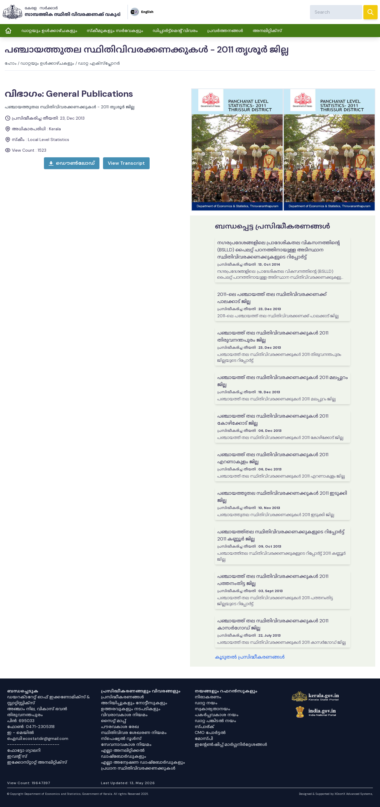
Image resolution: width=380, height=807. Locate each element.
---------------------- (33, 744)
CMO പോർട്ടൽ (210, 732)
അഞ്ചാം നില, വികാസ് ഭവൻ (37, 708)
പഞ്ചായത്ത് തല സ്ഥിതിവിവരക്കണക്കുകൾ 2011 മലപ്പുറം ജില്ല (282, 381)
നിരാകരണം (208, 697)
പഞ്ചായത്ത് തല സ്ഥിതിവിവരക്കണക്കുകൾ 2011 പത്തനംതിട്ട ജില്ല (272, 579)
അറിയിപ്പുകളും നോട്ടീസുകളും (134, 702)
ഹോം (11, 63)
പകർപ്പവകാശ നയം (216, 714)
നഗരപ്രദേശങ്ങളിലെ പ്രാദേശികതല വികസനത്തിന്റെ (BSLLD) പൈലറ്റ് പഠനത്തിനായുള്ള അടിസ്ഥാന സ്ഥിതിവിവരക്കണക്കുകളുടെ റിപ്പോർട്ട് (278, 250)
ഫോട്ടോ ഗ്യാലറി (23, 750)
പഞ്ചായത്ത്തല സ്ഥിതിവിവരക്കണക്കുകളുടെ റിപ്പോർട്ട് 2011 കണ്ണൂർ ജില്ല (280, 535)
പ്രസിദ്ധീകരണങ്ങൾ (122, 697)
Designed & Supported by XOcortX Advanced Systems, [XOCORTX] (336, 794)
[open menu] (126, 163)
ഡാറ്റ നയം (206, 702)
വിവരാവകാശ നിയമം (124, 714)
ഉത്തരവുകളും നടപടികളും (130, 708)
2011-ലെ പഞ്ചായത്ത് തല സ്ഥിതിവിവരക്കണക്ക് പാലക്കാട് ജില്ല (272, 298)
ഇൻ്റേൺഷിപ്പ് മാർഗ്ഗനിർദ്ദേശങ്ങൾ (231, 744)
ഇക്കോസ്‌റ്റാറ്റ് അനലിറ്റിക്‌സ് (37, 762)
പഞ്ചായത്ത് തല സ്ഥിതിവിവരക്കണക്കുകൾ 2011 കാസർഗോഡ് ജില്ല (272, 624)
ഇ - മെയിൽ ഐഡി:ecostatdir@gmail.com (37, 735)
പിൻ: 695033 (20, 720)
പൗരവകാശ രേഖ (120, 726)
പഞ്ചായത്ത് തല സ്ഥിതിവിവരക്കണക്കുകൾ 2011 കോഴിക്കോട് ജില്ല (272, 419)
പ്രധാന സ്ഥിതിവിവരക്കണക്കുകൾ (138, 768)
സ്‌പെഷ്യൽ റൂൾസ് (121, 738)
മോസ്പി (204, 738)
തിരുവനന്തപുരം (25, 714)
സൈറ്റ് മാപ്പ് (113, 720)
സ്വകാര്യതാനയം (212, 708)
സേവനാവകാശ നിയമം (126, 744)
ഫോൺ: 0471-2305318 (31, 726)
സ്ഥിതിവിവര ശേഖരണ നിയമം (134, 732)
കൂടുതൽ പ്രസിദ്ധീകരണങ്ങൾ (250, 657)
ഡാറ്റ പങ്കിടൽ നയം (215, 720)
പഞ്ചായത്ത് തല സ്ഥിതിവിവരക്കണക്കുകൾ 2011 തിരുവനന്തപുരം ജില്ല (272, 336)
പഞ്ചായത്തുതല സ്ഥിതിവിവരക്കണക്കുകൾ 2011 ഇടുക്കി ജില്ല (282, 496)
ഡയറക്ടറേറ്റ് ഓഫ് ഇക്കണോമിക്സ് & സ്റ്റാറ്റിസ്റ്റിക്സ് (48, 699)
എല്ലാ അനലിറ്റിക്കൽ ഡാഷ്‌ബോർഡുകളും (123, 753)
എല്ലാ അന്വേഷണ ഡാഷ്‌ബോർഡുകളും (143, 762)
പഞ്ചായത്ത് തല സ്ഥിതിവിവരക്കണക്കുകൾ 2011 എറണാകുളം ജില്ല (272, 458)
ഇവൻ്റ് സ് (17, 756)
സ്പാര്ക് (204, 726)
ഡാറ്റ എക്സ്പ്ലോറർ (99, 63)
